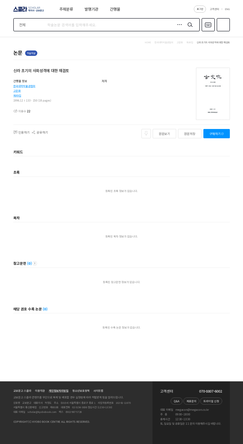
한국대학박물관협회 (24, 86)
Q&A (176, 401)
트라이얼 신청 (211, 401)
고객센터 (214, 9)
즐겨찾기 (146, 133)
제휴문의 (191, 401)
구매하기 (215, 133)
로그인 (200, 8)
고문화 (17, 91)
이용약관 (40, 391)
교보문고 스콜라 (22, 391)
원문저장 (189, 133)
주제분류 (66, 9)
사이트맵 (98, 391)
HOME (148, 42)
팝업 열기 (35, 263)
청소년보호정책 (81, 391)
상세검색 (178, 27)
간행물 (115, 9)
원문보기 (164, 133)
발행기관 (91, 9)
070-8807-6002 (210, 391)
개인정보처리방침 (58, 391)
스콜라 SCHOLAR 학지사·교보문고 (28, 11)
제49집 (17, 95)
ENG (227, 9)
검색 (189, 27)
